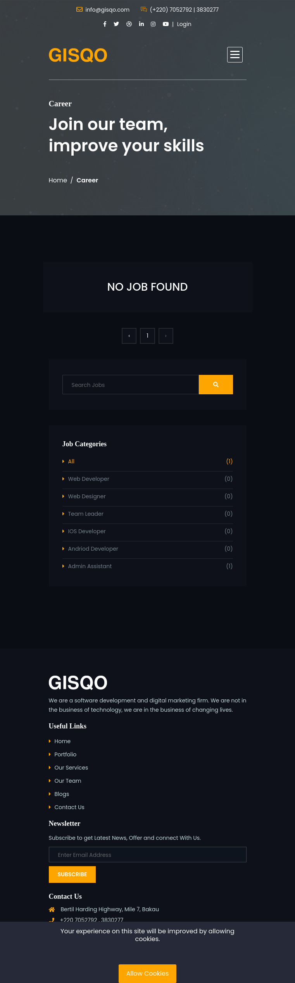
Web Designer (150, 496)
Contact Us (70, 807)
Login (184, 24)
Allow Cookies (147, 973)
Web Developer (150, 479)
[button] (235, 54)
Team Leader (150, 514)
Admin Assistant (150, 566)
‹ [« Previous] (129, 336)
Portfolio (66, 754)
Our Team (68, 781)
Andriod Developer (150, 549)
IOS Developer (150, 531)
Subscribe (72, 874)
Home (58, 180)
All (150, 462)
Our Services (71, 767)
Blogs (62, 794)
